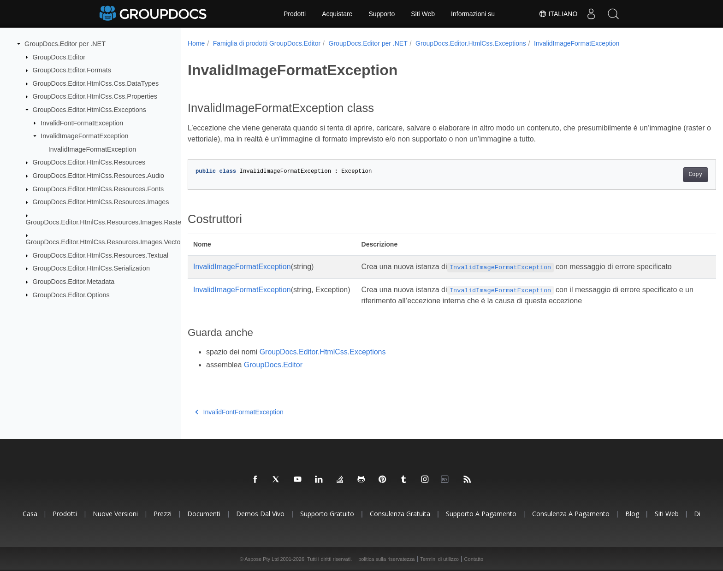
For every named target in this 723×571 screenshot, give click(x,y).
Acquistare (337, 14)
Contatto (474, 559)
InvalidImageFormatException (84, 136)
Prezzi (163, 513)
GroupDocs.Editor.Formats (72, 70)
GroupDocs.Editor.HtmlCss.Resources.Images (101, 202)
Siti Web (423, 14)
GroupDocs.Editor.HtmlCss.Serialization (91, 268)
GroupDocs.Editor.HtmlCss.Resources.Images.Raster (105, 222)
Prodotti (295, 14)
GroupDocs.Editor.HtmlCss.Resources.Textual (100, 255)
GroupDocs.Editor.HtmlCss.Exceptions (89, 109)
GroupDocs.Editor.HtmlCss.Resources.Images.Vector (104, 242)
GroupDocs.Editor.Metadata (74, 281)
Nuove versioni (115, 513)
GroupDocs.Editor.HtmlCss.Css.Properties (95, 96)
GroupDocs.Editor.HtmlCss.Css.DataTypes (96, 83)
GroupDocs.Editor (59, 56)
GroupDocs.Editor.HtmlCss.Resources (89, 162)
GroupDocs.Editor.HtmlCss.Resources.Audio (99, 175)
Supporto (381, 14)
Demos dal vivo (260, 513)
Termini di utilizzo (439, 559)
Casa (30, 513)
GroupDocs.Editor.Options (71, 294)
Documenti (203, 513)
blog (632, 513)
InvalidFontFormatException (82, 122)
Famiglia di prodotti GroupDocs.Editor (266, 43)
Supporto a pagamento (481, 513)
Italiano (556, 14)
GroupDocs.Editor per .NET (65, 43)
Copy (659, 174)
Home (196, 43)
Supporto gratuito (327, 513)
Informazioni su (473, 14)
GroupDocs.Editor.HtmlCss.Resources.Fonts (98, 189)
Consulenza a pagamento (571, 513)
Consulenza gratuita (400, 513)
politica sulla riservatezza (386, 559)
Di (697, 513)
